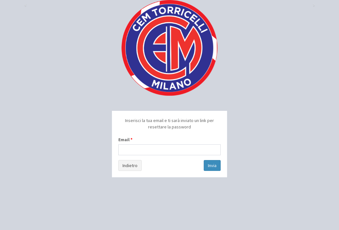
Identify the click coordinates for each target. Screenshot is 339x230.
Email (124, 139)
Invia (212, 165)
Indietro (130, 165)
